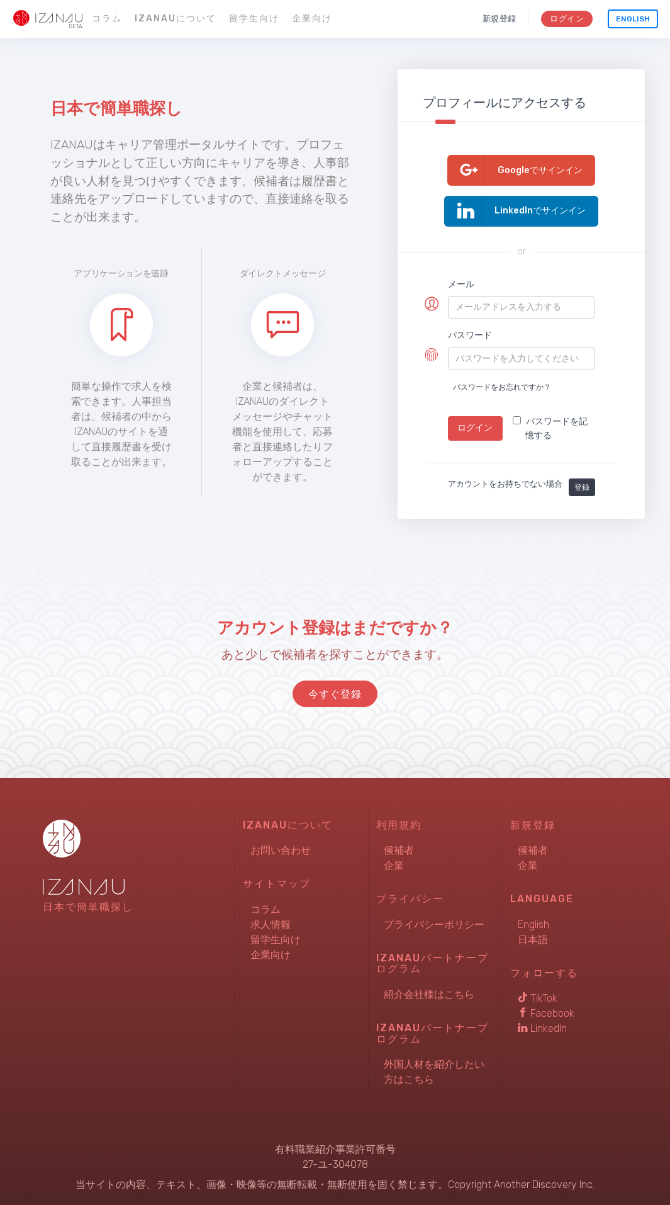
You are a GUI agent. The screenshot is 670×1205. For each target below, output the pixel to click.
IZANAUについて (175, 18)
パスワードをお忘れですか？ (502, 387)
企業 (394, 865)
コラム (107, 18)
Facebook (546, 1013)
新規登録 (499, 18)
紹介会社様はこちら (429, 994)
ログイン (566, 18)
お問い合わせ (280, 850)
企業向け (312, 18)
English (633, 18)
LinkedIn (542, 1028)
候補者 (399, 850)
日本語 (533, 940)
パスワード (470, 335)
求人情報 (270, 925)
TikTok (537, 998)
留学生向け (254, 18)
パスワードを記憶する (550, 428)
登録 (581, 487)
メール (461, 284)
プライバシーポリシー (434, 925)
